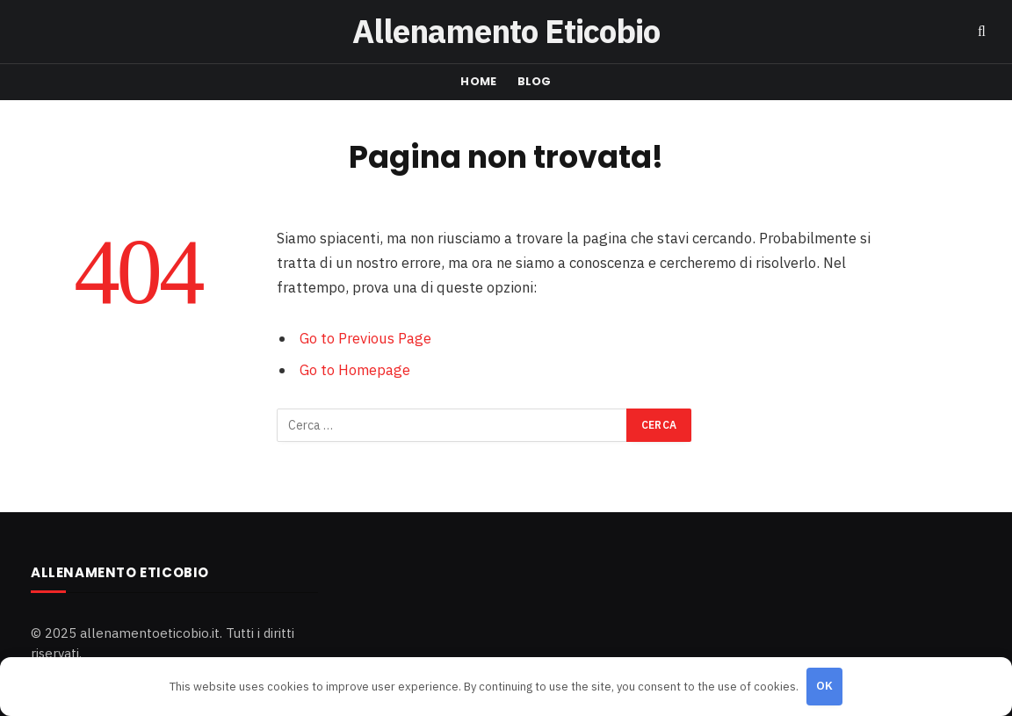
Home (478, 81)
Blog (534, 81)
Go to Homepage (355, 370)
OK (825, 685)
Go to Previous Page (365, 338)
